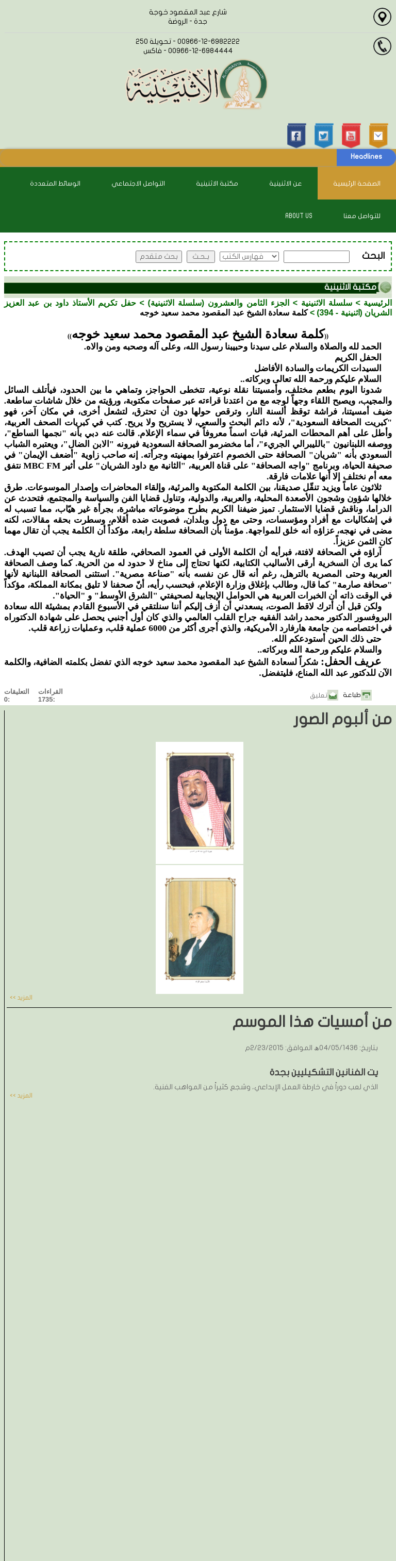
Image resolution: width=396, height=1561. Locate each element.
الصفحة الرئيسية (357, 183)
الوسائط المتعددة (55, 183)
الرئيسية (378, 302)
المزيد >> (21, 997)
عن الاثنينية (285, 183)
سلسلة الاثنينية (326, 302)
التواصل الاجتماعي (138, 183)
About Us (298, 216)
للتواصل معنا (362, 216)
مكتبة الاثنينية (217, 183)
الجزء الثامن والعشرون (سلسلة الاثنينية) (218, 302)
